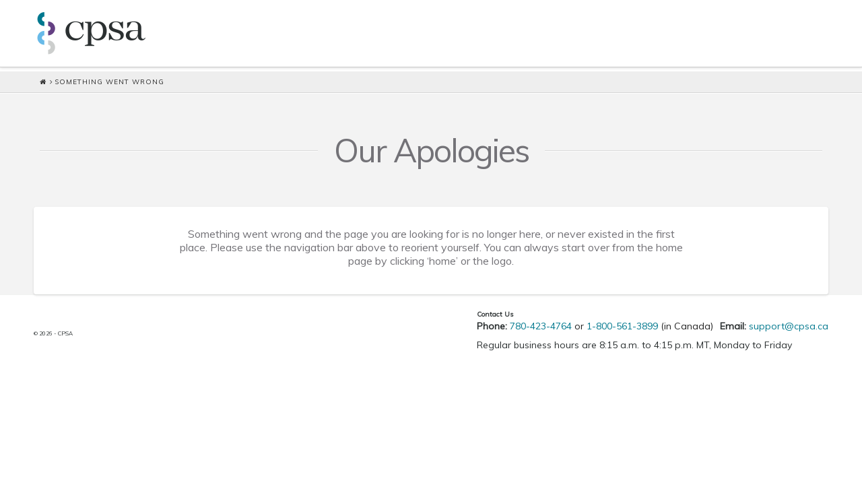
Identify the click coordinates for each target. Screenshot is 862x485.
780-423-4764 (541, 326)
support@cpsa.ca (788, 326)
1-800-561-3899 (622, 326)
